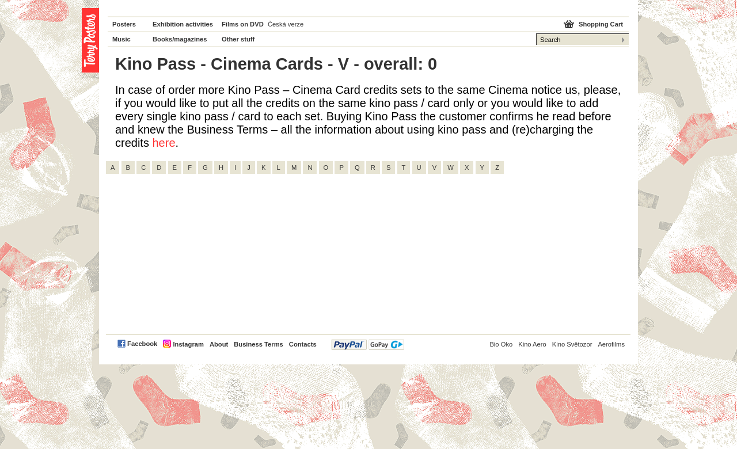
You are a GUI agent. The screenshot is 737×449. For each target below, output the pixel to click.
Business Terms (258, 344)
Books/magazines (180, 39)
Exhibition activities (183, 24)
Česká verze (285, 24)
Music (121, 39)
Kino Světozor (572, 344)
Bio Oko (500, 344)
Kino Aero (532, 344)
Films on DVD (243, 24)
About (219, 344)
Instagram (188, 344)
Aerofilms (611, 344)
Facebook (142, 343)
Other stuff (238, 39)
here (163, 142)
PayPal (367, 344)
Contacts (303, 344)
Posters (124, 24)
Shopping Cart (601, 24)
